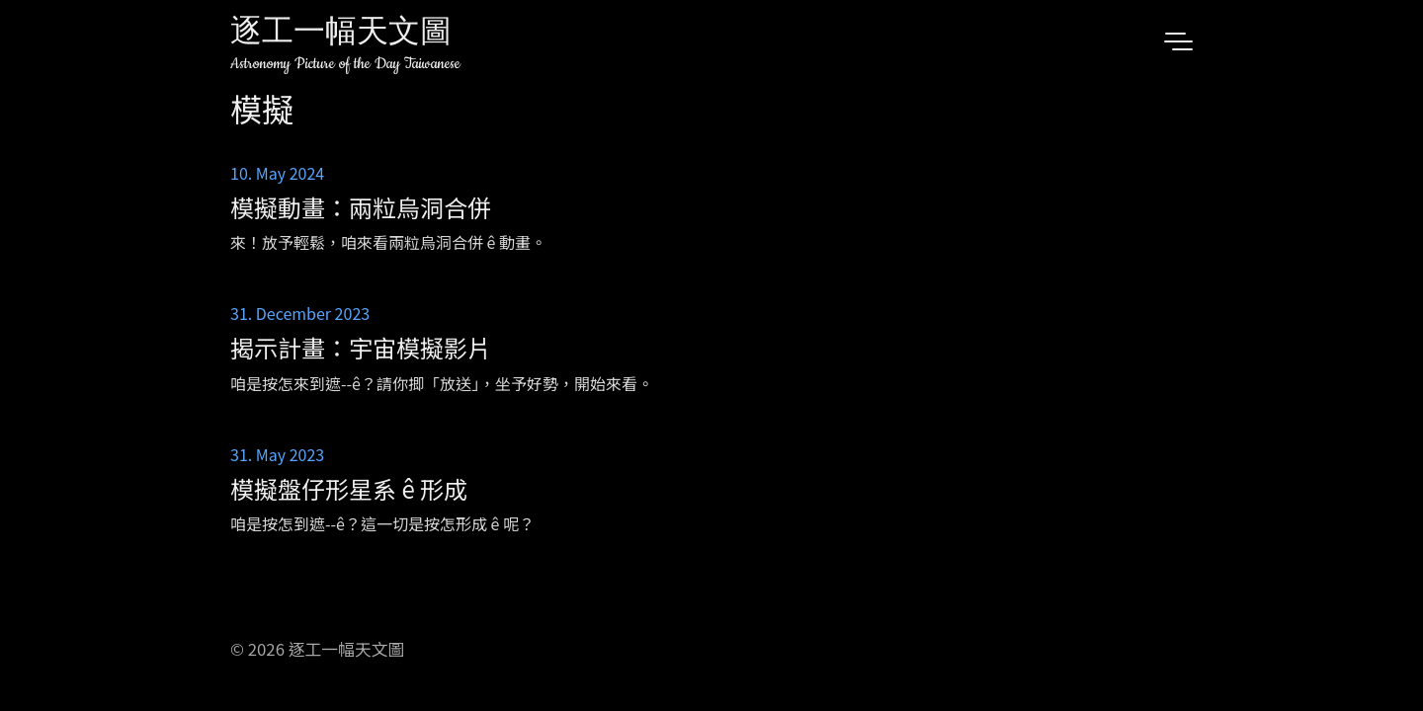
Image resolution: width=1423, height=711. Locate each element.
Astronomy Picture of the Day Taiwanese (345, 63)
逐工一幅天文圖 (341, 34)
